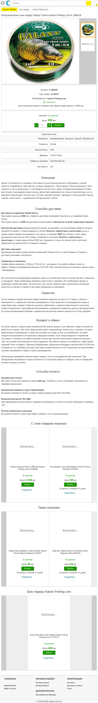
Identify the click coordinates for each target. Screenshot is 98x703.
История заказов (42, 683)
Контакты (71, 683)
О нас (69, 689)
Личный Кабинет (42, 686)
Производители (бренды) (46, 695)
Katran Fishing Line (56, 99)
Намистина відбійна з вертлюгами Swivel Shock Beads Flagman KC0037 (27, 552)
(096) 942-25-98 (10, 686)
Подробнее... (28, 490)
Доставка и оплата (74, 686)
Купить (58, 125)
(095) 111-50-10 (10, 689)
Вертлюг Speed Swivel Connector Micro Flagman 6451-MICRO (70, 552)
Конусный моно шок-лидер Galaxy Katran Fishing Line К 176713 (49, 636)
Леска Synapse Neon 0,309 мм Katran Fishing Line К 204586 (27, 468)
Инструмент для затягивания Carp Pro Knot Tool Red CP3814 (70, 468)
